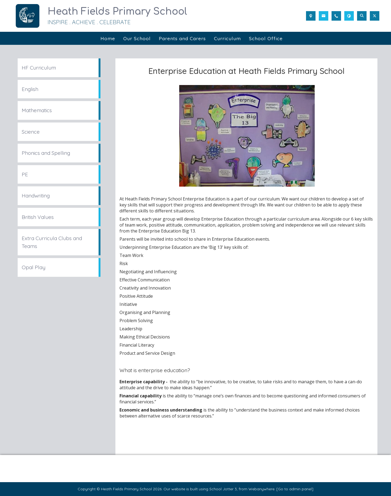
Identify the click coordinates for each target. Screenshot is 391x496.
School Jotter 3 (223, 488)
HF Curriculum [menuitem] (39, 67)
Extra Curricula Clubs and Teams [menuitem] (52, 242)
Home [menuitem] (107, 38)
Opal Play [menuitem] (33, 267)
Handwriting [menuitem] (36, 195)
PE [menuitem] (25, 174)
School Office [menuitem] (266, 38)
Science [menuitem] (31, 131)
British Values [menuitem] (38, 217)
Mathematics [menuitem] (37, 110)
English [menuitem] (30, 89)
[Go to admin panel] (294, 488)
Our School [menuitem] (137, 38)
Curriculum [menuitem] (227, 38)
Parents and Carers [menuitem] (182, 38)
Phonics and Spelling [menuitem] (46, 153)
